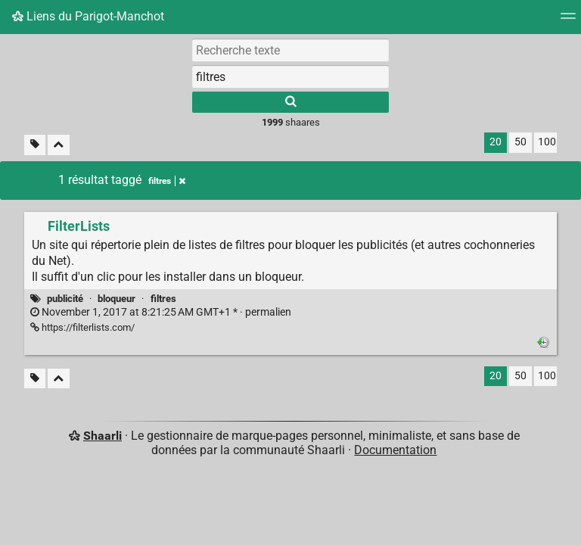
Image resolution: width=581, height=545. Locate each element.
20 (495, 141)
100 (547, 141)
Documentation (395, 450)
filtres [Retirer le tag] (166, 181)
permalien (160, 312)
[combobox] (290, 76)
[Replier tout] (59, 145)
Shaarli (102, 435)
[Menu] (568, 21)
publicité (65, 298)
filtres (163, 298)
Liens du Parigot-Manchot (88, 16)
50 (520, 141)
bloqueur (116, 298)
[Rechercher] (290, 102)
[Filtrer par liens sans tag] (34, 145)
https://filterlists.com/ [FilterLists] (82, 327)
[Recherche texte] (290, 50)
